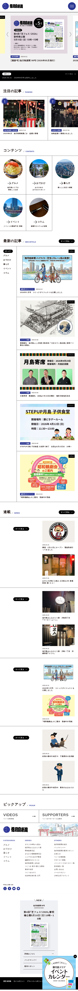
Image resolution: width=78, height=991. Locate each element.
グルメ (6, 255)
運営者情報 (7, 982)
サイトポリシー (19, 982)
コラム (6, 273)
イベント (7, 268)
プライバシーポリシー (35, 982)
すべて (8, 251)
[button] (7, 34)
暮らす (6, 264)
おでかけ (7, 260)
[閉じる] (75, 956)
